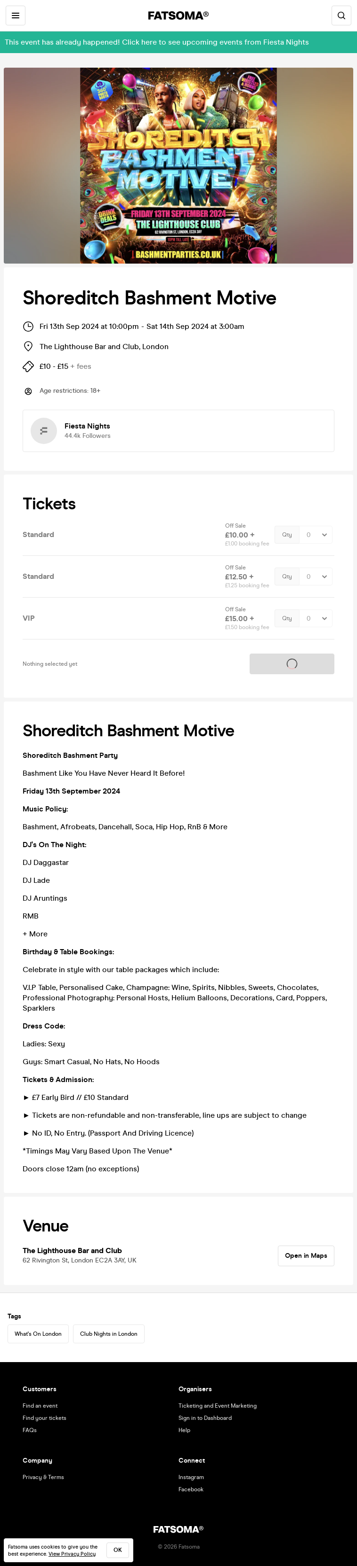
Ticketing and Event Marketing (217, 1405)
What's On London (38, 1334)
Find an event (40, 1405)
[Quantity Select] (316, 535)
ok (118, 1550)
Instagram (191, 1477)
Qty (287, 534)
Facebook (190, 1489)
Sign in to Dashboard (205, 1418)
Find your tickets (44, 1418)
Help (184, 1430)
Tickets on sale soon (292, 664)
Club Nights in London (109, 1334)
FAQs (30, 1430)
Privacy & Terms (43, 1477)
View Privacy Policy (72, 1554)
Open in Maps (306, 1256)
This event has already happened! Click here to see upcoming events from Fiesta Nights (157, 42)
